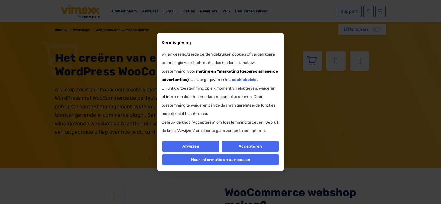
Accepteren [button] (250, 146)
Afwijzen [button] (190, 146)
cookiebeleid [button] (244, 79)
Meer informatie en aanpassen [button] (221, 159)
